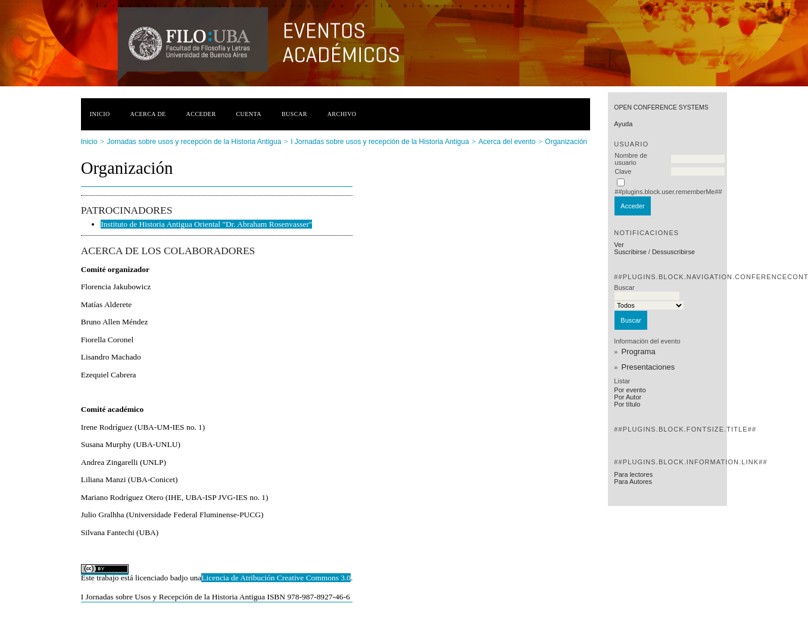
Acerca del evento (506, 142)
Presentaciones (648, 366)
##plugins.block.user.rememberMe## (668, 191)
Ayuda (623, 123)
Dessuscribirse (673, 251)
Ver (619, 244)
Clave (622, 171)
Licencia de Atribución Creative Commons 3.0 (276, 577)
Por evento (629, 389)
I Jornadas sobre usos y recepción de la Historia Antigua (380, 142)
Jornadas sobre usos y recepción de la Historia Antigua (194, 142)
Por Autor (627, 397)
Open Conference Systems (661, 107)
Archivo (342, 114)
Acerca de (148, 114)
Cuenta (248, 114)
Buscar (294, 114)
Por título (627, 404)
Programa (639, 351)
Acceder (201, 114)
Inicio (100, 114)
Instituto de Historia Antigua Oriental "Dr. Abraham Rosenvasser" (206, 224)
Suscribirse (630, 251)
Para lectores (633, 474)
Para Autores (633, 481)
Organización (566, 142)
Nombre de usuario (630, 159)
